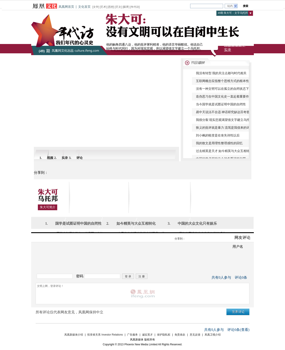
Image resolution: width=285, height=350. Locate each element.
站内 (230, 6)
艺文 (118, 6)
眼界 (126, 6)
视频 (50, 158)
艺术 (103, 6)
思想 (111, 6)
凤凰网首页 (66, 6)
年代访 (135, 6)
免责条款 (180, 334)
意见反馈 (195, 334)
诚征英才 (147, 334)
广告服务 (132, 334)
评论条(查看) (238, 330)
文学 (95, 6)
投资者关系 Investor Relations (105, 334)
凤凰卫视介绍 (213, 334)
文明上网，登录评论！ (142, 293)
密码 (79, 276)
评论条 (241, 277)
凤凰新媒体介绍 (73, 334)
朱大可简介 (47, 207)
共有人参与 (221, 277)
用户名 (237, 246)
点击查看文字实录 (234, 47)
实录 (65, 158)
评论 (79, 158)
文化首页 (84, 6)
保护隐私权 (163, 334)
